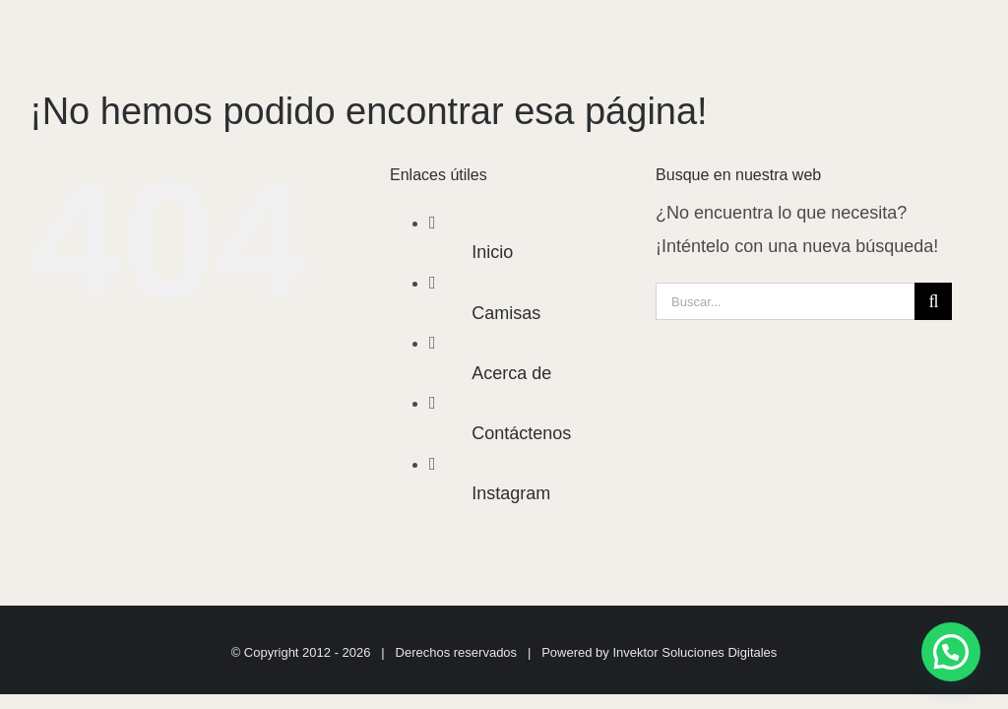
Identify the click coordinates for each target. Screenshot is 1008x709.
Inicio (492, 252)
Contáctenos (521, 433)
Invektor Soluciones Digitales (694, 652)
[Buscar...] (785, 301)
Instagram (511, 493)
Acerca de (511, 373)
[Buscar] (933, 301)
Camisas (506, 313)
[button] (950, 651)
